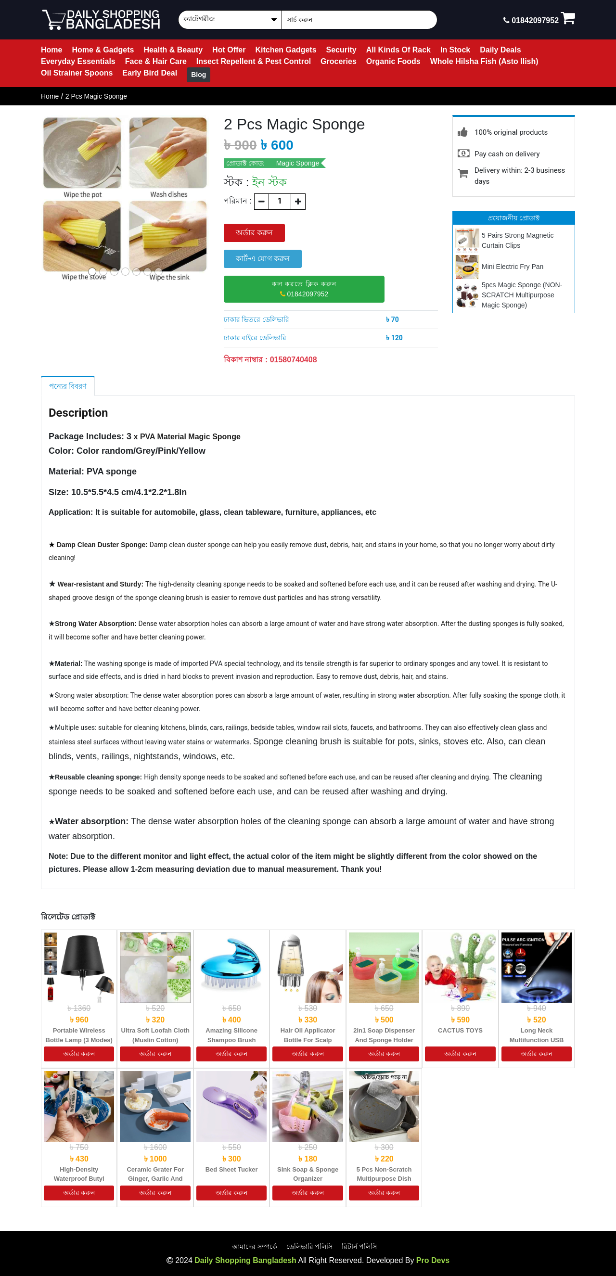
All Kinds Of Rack (398, 50)
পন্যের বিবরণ (68, 386)
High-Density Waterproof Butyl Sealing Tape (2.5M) (79, 1179)
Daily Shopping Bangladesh (245, 1260)
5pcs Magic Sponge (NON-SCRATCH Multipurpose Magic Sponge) (522, 295)
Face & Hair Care (156, 61)
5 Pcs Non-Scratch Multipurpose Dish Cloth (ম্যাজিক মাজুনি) (384, 1179)
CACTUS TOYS (460, 1030)
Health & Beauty (173, 50)
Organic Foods (393, 61)
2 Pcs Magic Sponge (96, 96)
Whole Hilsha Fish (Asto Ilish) (484, 61)
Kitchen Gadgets (285, 50)
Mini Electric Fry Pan (512, 266)
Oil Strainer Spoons (77, 73)
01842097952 (304, 289)
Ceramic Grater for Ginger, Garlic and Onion (155, 1179)
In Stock (455, 50)
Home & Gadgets (103, 50)
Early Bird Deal (149, 73)
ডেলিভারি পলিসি (309, 1246)
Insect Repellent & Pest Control (253, 61)
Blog (198, 74)
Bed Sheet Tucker (231, 1169)
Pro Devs (432, 1260)
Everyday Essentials (78, 61)
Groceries (339, 61)
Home (51, 50)
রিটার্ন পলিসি (359, 1246)
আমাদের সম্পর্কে (254, 1246)
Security (341, 50)
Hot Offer (228, 50)
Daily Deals (500, 50)
